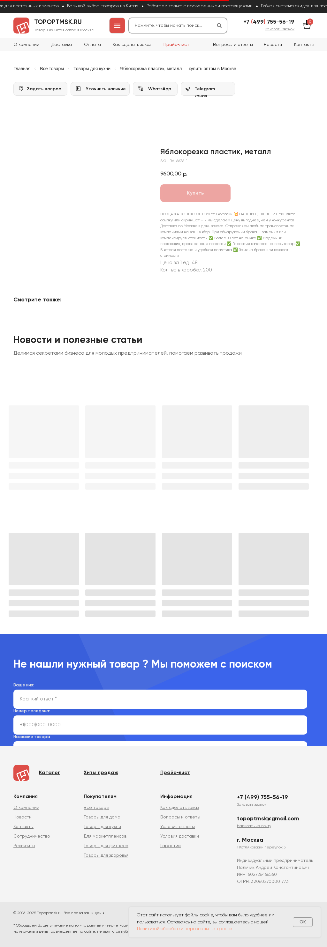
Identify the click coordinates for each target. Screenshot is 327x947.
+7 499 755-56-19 (268, 22)
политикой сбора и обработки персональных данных (139, 714)
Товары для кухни (91, 68)
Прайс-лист (176, 44)
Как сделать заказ (132, 44)
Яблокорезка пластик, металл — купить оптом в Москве (178, 68)
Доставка (61, 44)
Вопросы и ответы (233, 44)
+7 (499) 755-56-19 (262, 794)
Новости (273, 44)
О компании (26, 44)
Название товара (31, 734)
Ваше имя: (23, 682)
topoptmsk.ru (58, 22)
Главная (21, 68)
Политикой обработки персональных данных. (185, 929)
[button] (279, 29)
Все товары (52, 68)
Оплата (92, 44)
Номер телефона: (31, 708)
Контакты (304, 44)
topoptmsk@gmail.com (268, 816)
